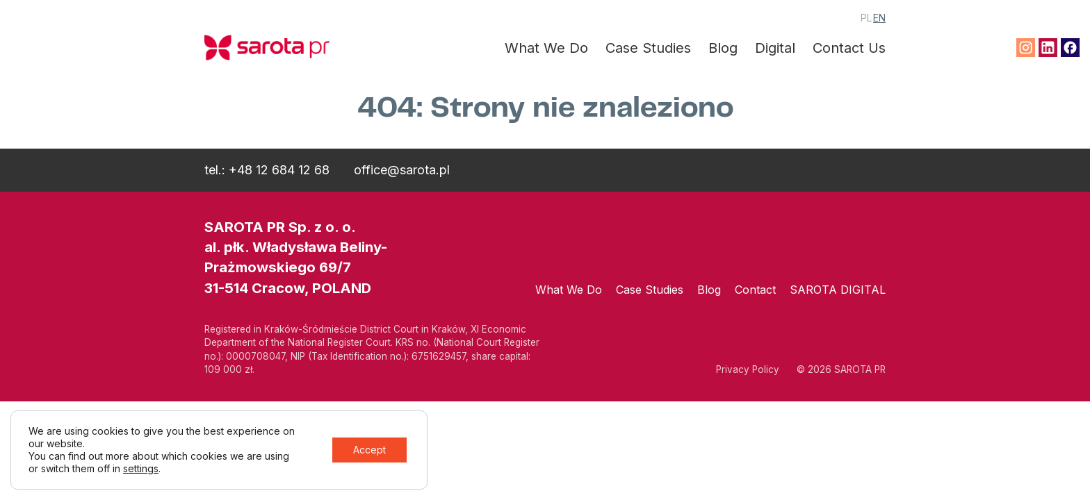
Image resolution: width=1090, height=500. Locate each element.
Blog (723, 48)
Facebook (1070, 47)
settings (140, 468)
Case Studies (648, 48)
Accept (369, 450)
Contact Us (849, 48)
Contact (755, 290)
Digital (775, 48)
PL (866, 18)
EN (879, 18)
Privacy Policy (747, 369)
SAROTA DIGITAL (838, 290)
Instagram (1025, 47)
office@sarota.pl (402, 169)
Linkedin (1048, 47)
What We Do (546, 48)
